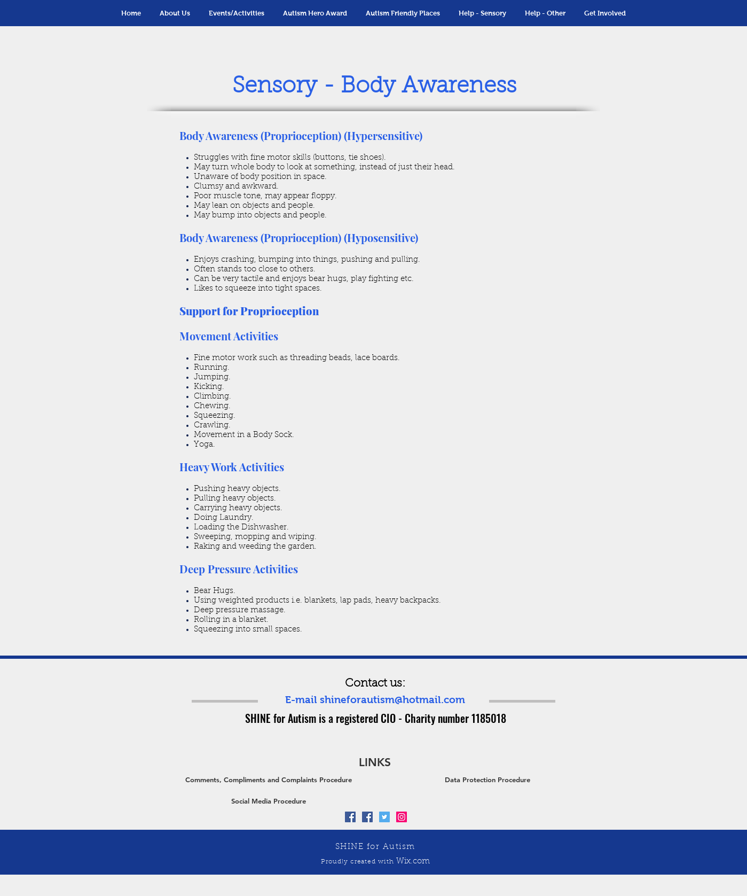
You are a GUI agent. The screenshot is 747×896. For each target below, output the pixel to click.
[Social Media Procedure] (268, 801)
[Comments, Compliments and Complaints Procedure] (268, 779)
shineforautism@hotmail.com (392, 699)
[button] (237, 13)
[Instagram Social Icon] (401, 817)
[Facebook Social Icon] (350, 817)
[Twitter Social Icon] (384, 817)
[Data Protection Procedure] (487, 779)
